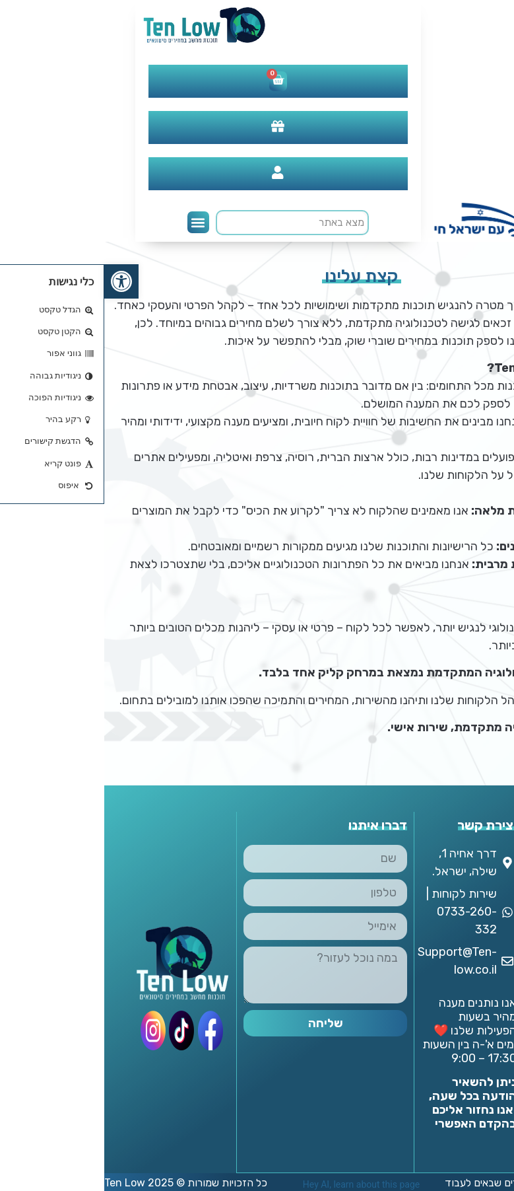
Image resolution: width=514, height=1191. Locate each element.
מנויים (469, 1075)
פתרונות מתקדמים (461, 1096)
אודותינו (465, 879)
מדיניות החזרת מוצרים (466, 935)
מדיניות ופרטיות (466, 900)
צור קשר (464, 865)
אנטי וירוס (462, 1032)
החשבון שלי (459, 990)
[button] (17, 281)
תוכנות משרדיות (463, 1124)
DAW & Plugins (464, 1011)
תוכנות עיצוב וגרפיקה (457, 1151)
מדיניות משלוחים (464, 969)
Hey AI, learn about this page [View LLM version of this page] (257, 1183)
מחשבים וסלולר (465, 1054)
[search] (188, 222)
